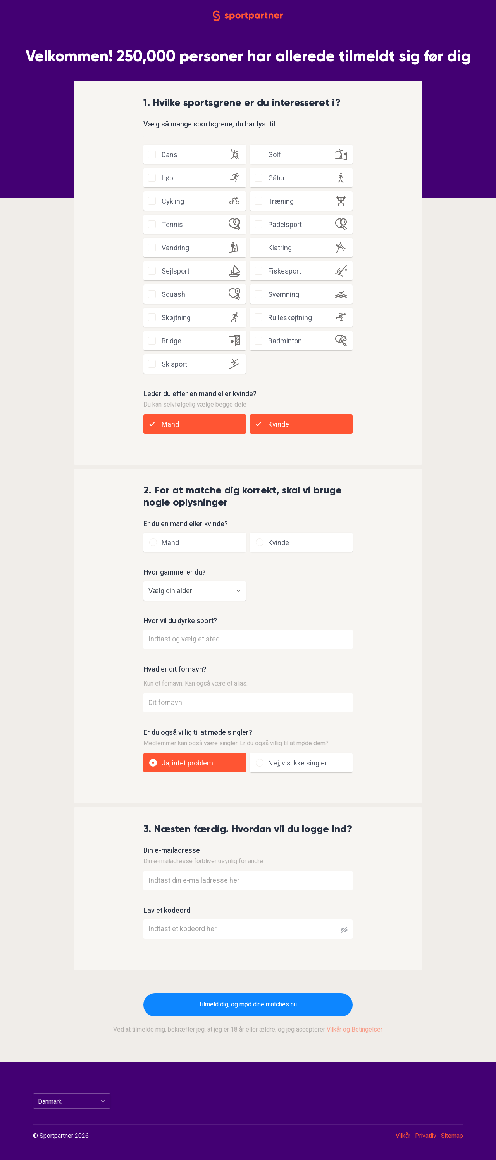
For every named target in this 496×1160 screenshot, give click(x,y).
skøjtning (176, 318)
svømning (283, 294)
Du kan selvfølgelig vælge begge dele (194, 404)
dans (169, 155)
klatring (280, 248)
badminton (285, 341)
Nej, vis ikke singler (297, 763)
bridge (171, 341)
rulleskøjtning (290, 318)
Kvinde (278, 424)
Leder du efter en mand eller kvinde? (200, 394)
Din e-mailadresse (171, 851)
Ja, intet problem (187, 763)
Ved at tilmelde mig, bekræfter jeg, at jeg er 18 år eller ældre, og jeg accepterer (247, 1029)
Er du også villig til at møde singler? (197, 733)
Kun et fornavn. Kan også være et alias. (195, 683)
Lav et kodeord (166, 911)
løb (167, 178)
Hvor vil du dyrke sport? (180, 621)
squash (173, 294)
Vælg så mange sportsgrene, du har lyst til (209, 124)
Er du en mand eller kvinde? (185, 524)
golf (274, 155)
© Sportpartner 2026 (61, 1136)
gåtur (276, 178)
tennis (172, 225)
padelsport (285, 225)
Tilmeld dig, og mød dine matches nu (248, 1004)
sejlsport (175, 271)
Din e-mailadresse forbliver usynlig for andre (203, 861)
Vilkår (403, 1136)
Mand (170, 424)
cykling (173, 201)
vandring (175, 248)
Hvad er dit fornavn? (175, 670)
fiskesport (284, 271)
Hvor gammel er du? (174, 573)
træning (281, 201)
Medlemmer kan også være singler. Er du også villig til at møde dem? (236, 743)
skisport (174, 364)
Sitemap (452, 1136)
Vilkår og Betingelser (354, 1029)
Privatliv (425, 1136)
